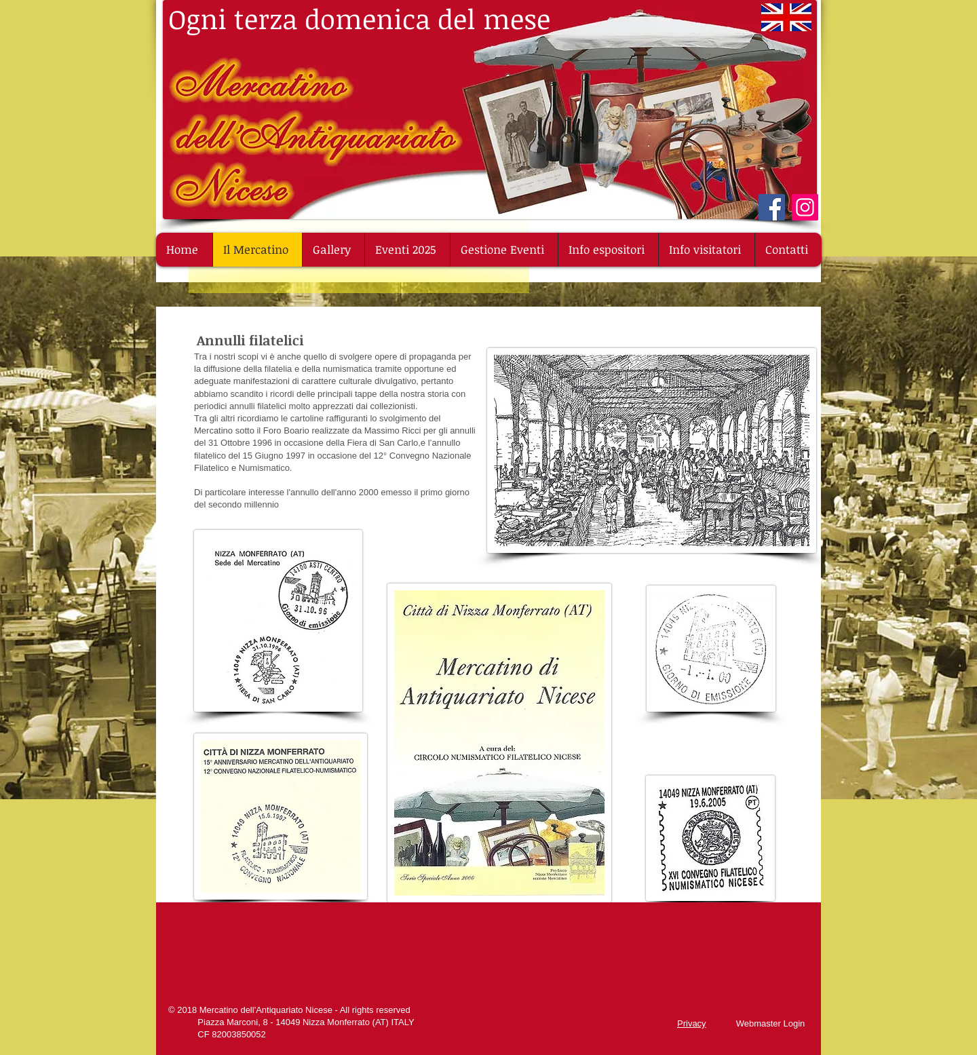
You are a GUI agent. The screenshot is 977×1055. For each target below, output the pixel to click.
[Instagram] (805, 207)
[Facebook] (772, 207)
